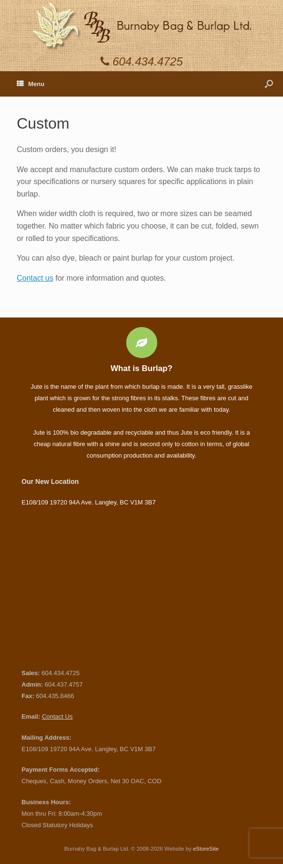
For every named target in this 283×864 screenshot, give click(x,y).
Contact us (35, 278)
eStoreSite (206, 849)
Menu (30, 83)
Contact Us (57, 716)
